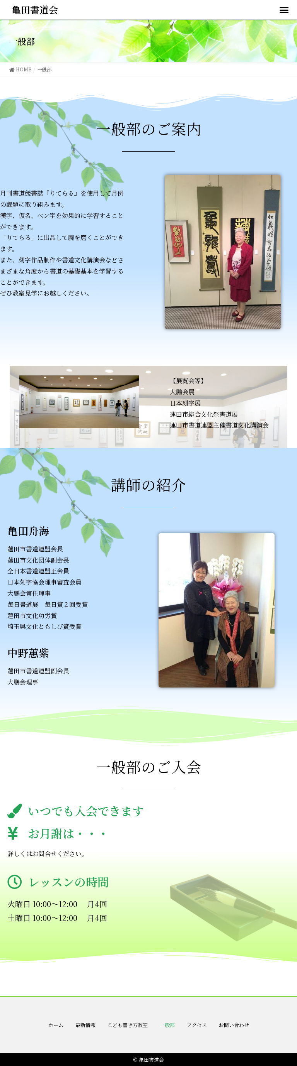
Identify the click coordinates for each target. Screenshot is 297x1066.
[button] (284, 9)
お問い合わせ (234, 1025)
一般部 (167, 1025)
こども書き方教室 (128, 1025)
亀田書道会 (35, 9)
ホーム (55, 1025)
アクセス (197, 1025)
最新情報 (85, 1025)
